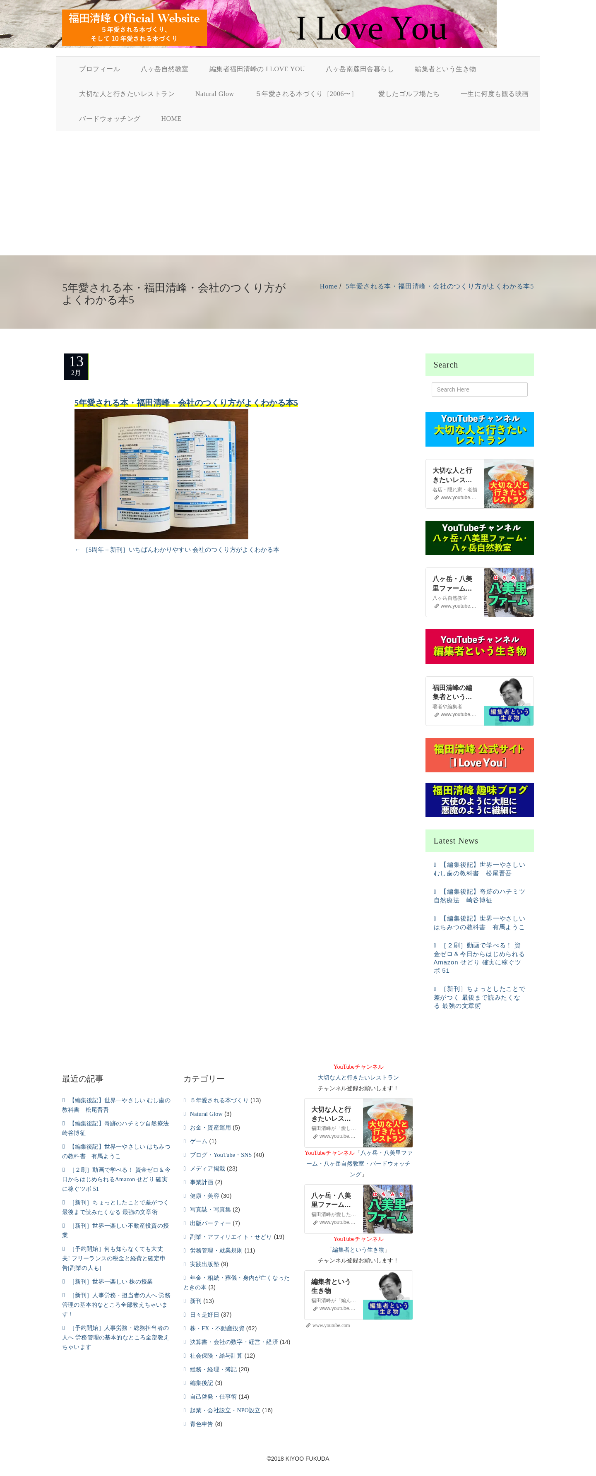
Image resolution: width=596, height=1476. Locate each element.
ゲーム (199, 1141)
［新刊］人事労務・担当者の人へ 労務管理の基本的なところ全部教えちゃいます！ (116, 1304)
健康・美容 (204, 1196)
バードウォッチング (110, 118)
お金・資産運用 (210, 1128)
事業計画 (202, 1182)
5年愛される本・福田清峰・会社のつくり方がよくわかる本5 (440, 286)
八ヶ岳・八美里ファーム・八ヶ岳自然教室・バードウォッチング (359, 1164)
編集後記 (202, 1383)
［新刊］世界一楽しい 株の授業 (111, 1282)
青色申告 (202, 1424)
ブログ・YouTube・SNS (221, 1155)
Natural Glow (214, 93)
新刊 (196, 1301)
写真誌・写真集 (210, 1210)
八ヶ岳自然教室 (165, 68)
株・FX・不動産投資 (217, 1328)
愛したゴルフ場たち (409, 93)
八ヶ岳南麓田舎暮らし (360, 68)
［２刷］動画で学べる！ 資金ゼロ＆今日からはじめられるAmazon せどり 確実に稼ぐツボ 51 (116, 1179)
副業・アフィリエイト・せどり (231, 1237)
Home (328, 286)
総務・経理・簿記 (213, 1369)
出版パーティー (210, 1223)
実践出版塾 (204, 1264)
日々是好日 (204, 1315)
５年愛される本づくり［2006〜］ (306, 93)
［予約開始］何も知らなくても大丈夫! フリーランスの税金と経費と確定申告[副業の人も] (114, 1258)
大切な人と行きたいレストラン (127, 93)
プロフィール (99, 68)
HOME (171, 118)
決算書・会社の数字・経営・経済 (234, 1342)
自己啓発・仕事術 (213, 1397)
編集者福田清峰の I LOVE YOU (257, 68)
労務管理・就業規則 (216, 1251)
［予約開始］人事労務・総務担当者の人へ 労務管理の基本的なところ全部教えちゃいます (115, 1337)
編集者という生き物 (445, 68)
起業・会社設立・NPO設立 (225, 1410)
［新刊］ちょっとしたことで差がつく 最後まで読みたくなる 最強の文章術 (480, 997)
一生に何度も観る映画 (495, 93)
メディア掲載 (207, 1169)
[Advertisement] (298, 193)
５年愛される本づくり (219, 1100)
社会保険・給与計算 (216, 1356)
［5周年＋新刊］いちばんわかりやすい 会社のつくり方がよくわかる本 (176, 549)
